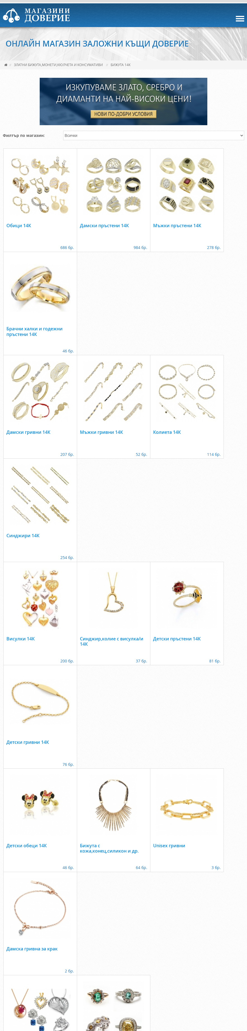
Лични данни (164, 991)
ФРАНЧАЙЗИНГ (103, 991)
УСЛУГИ (51, 991)
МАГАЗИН (74, 991)
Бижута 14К (120, 64)
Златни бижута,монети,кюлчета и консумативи (58, 64)
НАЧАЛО (11, 991)
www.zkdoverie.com (143, 1009)
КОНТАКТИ (133, 991)
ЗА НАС (31, 991)
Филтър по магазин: (24, 135)
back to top (123, 975)
